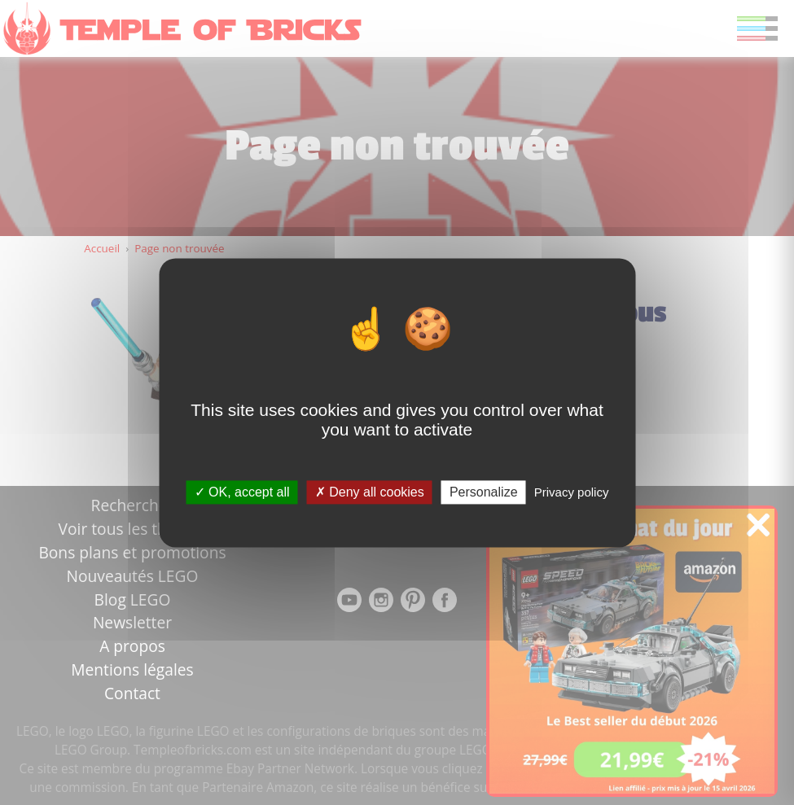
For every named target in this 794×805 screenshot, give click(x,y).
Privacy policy (571, 492)
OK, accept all (242, 492)
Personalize (484, 492)
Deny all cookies (369, 492)
